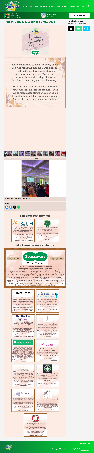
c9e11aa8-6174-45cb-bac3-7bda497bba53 (45, 153)
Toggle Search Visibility (88, 6)
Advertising (66, 446)
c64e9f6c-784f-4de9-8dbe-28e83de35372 (57, 153)
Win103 (57, 6)
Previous (7, 159)
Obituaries (43, 6)
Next (63, 159)
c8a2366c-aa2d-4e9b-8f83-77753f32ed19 (39, 153)
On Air (51, 6)
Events (64, 6)
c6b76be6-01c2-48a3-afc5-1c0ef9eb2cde (27, 153)
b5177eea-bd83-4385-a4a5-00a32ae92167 (15, 153)
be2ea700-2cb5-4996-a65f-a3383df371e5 (21, 153)
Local (36, 6)
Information (81, 6)
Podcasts (72, 6)
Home (25, 6)
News (30, 6)
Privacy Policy (74, 446)
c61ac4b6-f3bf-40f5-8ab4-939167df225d (51, 153)
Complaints (81, 446)
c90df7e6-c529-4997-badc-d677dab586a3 (63, 153)
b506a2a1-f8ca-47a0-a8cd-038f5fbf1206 (9, 153)
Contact (88, 446)
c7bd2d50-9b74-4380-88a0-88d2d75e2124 (33, 153)
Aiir (88, 450)
